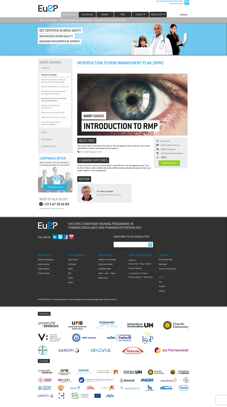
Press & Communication (167, 269)
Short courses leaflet (105, 264)
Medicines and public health (52, 113)
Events (70, 278)
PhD (123, 14)
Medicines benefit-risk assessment (50, 106)
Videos (100, 273)
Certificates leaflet (104, 269)
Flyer (107, 273)
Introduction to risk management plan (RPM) (110, 20)
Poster (113, 273)
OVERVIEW (45, 68)
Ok (150, 244)
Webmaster (163, 264)
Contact (184, 14)
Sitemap (162, 291)
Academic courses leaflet (107, 260)
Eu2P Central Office (166, 260)
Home (41, 20)
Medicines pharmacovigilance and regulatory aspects (53, 92)
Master (105, 14)
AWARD (44, 132)
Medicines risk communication (53, 117)
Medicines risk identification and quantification (76, 20)
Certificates (87, 14)
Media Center (103, 278)
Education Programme (46, 260)
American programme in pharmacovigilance (51, 123)
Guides (70, 282)
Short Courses (70, 14)
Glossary (162, 286)
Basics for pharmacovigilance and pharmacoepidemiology (53, 81)
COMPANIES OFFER (48, 146)
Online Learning (43, 264)
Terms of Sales (145, 264)
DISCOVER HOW (55, 187)
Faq (160, 282)
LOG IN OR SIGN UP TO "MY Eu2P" (169, 1)
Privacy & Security (135, 268)
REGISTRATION (46, 139)
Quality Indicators (44, 269)
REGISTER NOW (169, 163)
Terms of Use (133, 264)
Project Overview (44, 273)
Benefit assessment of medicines (55, 87)
